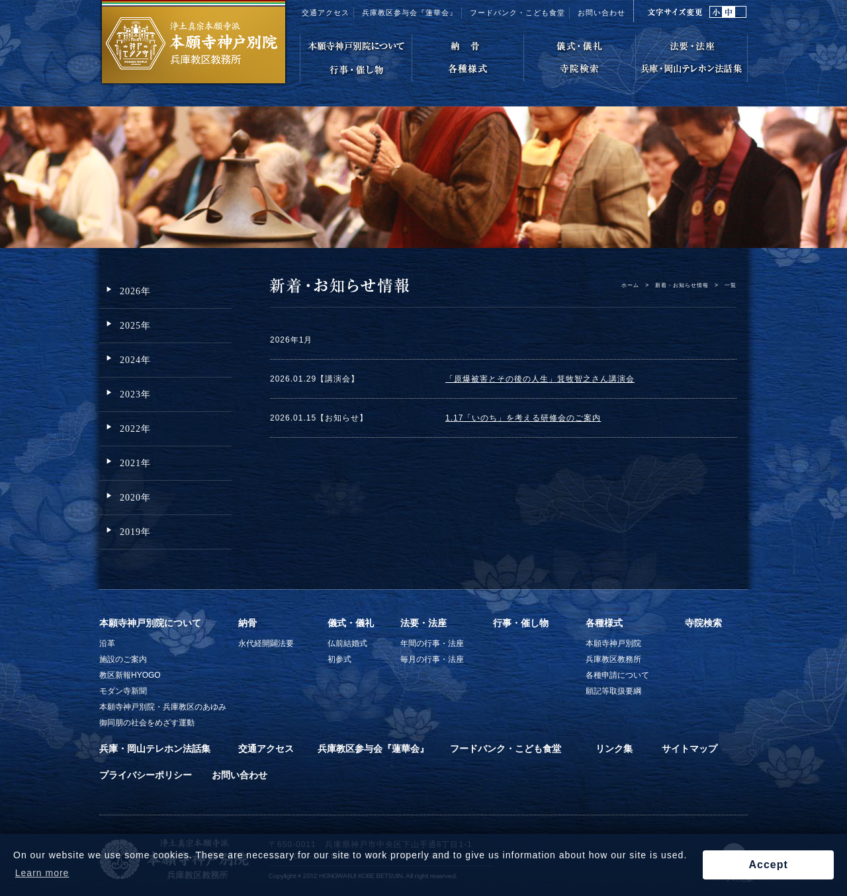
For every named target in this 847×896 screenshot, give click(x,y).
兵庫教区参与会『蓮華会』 (409, 13)
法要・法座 (423, 623)
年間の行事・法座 (432, 643)
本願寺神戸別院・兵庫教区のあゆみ (162, 707)
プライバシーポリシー (145, 775)
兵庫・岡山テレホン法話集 (154, 748)
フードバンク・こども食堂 (505, 748)
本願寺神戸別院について (150, 623)
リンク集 (614, 748)
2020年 (135, 498)
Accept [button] (767, 864)
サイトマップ (689, 748)
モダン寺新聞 (123, 691)
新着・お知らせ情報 (682, 285)
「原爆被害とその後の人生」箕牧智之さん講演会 (540, 379)
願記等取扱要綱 (613, 691)
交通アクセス (325, 13)
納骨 (247, 623)
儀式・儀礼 (351, 623)
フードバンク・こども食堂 (517, 13)
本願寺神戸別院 (613, 643)
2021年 (135, 463)
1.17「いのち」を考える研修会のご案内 (523, 418)
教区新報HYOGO (130, 675)
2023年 (135, 394)
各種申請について (617, 675)
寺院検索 (703, 623)
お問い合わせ (601, 13)
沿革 (107, 643)
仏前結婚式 (347, 643)
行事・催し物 (521, 623)
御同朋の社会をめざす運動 (147, 722)
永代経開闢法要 (266, 643)
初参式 (339, 659)
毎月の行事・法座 (432, 659)
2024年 (135, 360)
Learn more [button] (42, 873)
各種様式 (604, 623)
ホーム (630, 285)
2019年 (135, 532)
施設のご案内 (123, 659)
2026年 (135, 291)
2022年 (135, 429)
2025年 (135, 326)
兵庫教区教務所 (613, 659)
